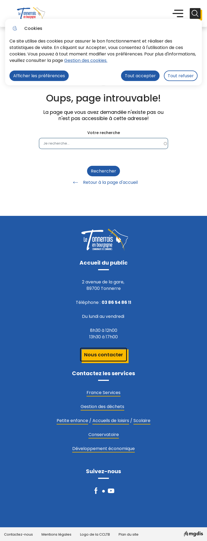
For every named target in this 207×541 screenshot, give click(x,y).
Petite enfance (72, 420)
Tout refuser (181, 76)
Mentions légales (56, 534)
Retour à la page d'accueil (103, 182)
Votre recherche (103, 133)
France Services (103, 392)
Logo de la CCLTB (95, 534)
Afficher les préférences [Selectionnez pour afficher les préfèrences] (39, 76)
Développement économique (103, 448)
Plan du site (129, 534)
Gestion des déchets (102, 406)
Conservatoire (103, 434)
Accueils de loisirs (110, 420)
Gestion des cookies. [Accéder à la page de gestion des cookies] (85, 60)
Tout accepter (140, 76)
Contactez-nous (18, 534)
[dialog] (103, 52)
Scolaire (141, 420)
